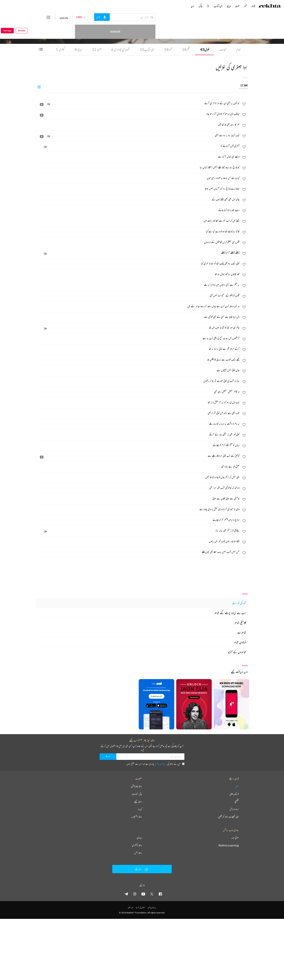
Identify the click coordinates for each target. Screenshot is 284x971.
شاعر (253, 6)
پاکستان (199, 27)
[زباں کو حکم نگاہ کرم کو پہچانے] (138, 445)
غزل (204, 49)
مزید (192, 6)
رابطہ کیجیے (138, 801)
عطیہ (237, 786)
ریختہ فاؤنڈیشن (136, 786)
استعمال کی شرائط (140, 907)
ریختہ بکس (138, 852)
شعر (168, 49)
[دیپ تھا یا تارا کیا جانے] (138, 210)
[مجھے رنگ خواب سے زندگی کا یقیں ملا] (138, 359)
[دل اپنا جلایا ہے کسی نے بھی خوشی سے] (138, 316)
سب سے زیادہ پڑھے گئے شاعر (230, 613)
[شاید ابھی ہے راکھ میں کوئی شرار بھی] (138, 413)
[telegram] (126, 894)
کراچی (203, 27)
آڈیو (96, 49)
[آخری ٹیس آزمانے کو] (138, 145)
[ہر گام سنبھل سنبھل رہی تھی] (138, 391)
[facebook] (160, 894)
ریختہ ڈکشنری (137, 845)
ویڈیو (78, 49)
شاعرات (241, 632)
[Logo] (270, 6)
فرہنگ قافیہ (234, 793)
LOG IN (77, 17)
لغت (237, 6)
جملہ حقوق (130, 907)
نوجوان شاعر (240, 642)
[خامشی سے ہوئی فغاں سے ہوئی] (138, 498)
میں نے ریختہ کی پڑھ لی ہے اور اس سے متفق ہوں (155, 763)
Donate (42, 17)
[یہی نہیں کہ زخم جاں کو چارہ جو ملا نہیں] (138, 477)
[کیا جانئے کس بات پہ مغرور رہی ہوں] (138, 177)
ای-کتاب (147, 49)
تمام (238, 49)
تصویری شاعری (120, 49)
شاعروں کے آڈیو (237, 652)
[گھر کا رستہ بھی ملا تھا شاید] (138, 124)
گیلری (60, 49)
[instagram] (135, 894)
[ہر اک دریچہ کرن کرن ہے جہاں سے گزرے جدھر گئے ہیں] (138, 306)
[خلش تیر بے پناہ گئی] (138, 466)
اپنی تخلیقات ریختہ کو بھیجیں (228, 816)
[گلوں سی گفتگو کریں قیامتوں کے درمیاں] (138, 242)
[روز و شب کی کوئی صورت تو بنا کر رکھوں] (138, 380)
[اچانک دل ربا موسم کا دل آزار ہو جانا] (138, 113)
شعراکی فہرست (239, 603)
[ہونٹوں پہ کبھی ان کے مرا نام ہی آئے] (138, 103)
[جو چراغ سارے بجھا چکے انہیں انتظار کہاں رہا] (138, 167)
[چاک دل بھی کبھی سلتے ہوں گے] (138, 199)
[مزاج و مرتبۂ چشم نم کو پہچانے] (138, 519)
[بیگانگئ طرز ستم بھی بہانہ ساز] (138, 530)
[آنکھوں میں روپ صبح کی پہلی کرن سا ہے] (138, 338)
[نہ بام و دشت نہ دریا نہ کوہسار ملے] (138, 423)
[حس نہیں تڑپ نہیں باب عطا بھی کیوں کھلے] (138, 551)
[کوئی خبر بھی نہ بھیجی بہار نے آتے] (138, 434)
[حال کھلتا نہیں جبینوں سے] (138, 370)
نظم (186, 49)
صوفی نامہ (235, 837)
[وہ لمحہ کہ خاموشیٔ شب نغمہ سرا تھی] (138, 487)
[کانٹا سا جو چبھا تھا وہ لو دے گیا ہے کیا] (138, 231)
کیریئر (140, 809)
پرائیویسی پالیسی (161, 763)
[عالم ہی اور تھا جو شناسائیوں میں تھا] (138, 327)
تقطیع (237, 801)
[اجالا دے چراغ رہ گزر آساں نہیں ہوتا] (138, 188)
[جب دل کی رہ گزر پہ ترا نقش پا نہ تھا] (138, 402)
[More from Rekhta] (61, 17)
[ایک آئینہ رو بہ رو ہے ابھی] (138, 135)
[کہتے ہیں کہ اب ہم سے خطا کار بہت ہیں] (138, 220)
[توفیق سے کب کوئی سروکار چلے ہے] (138, 455)
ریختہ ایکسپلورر (136, 816)
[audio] (48, 104)
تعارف (222, 49)
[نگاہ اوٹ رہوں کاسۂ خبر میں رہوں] (138, 541)
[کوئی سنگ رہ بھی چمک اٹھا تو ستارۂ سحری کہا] (138, 263)
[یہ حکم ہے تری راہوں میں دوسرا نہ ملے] (138, 284)
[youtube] (143, 894)
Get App (7, 17)
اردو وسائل (234, 809)
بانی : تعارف (137, 793)
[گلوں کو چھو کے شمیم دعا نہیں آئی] (138, 295)
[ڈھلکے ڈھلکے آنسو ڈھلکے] (138, 252)
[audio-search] (115, 17)
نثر (208, 6)
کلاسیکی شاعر (240, 622)
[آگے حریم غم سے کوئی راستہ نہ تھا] (138, 348)
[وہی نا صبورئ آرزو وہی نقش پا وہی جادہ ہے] (138, 509)
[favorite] (244, 104)
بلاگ (200, 6)
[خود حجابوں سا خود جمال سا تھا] (138, 274)
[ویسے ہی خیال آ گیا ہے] (138, 156)
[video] (42, 104)
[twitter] (152, 894)
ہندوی (139, 837)
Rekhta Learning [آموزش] (228, 845)
